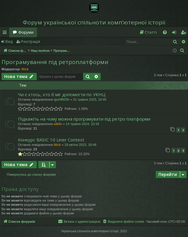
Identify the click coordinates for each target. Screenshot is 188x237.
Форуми (25, 32)
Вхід (9, 41)
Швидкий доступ (5, 33)
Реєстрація (30, 41)
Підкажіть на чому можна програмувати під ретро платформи (84, 119)
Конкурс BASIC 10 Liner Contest (51, 140)
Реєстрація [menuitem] (184, 33)
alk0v (58, 124)
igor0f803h (61, 99)
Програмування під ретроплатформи (54, 62)
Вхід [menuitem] (176, 33)
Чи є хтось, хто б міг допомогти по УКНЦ (62, 94)
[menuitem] (148, 32)
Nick (25, 69)
